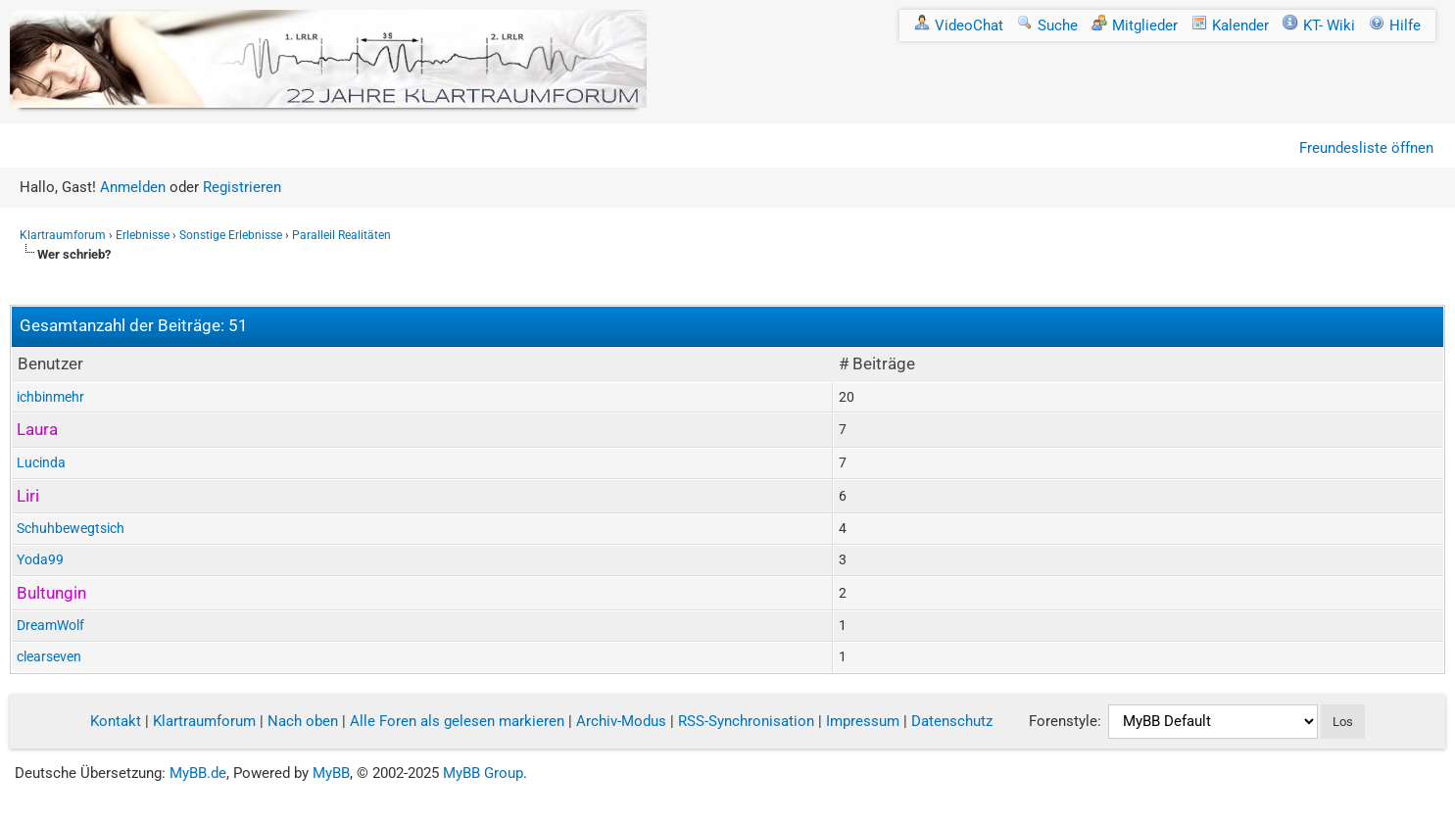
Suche (1047, 25)
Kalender (1230, 25)
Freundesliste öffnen (1366, 148)
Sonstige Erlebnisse (230, 235)
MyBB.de (198, 773)
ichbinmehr (50, 397)
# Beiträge (877, 363)
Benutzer (50, 363)
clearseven (49, 656)
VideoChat (958, 25)
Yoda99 (40, 559)
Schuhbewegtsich (70, 528)
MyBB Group (483, 773)
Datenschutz (952, 721)
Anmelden (133, 187)
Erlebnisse (143, 235)
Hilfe (1395, 25)
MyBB (331, 773)
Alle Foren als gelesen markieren (457, 721)
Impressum (862, 721)
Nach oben (302, 721)
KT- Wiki (1319, 25)
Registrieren (242, 187)
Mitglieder (1134, 25)
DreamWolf (50, 625)
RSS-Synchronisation (746, 721)
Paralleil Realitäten (341, 235)
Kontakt (115, 721)
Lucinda (41, 462)
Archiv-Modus (621, 721)
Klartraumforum (63, 235)
